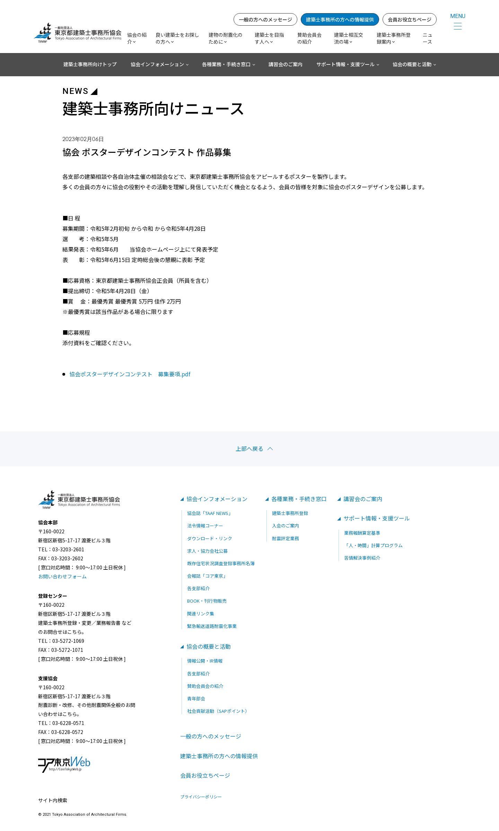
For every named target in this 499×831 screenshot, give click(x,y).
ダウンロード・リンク (209, 538)
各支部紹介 (198, 588)
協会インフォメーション (157, 64)
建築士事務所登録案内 (394, 38)
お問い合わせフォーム (62, 576)
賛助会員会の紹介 (309, 38)
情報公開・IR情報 (204, 660)
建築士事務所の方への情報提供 (340, 19)
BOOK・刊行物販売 (207, 600)
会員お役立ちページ (409, 19)
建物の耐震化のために (226, 38)
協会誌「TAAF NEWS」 (210, 513)
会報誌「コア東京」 (207, 575)
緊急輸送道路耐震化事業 (212, 626)
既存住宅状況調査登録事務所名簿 (221, 563)
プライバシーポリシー (201, 796)
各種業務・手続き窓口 (226, 64)
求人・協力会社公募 (207, 551)
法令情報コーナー (205, 525)
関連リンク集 (200, 613)
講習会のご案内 (286, 64)
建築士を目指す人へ (269, 38)
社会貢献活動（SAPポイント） (218, 711)
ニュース (427, 38)
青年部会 (196, 698)
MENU (457, 16)
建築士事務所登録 (290, 513)
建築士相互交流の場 (348, 38)
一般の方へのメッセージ (265, 19)
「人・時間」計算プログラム (373, 545)
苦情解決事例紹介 (362, 557)
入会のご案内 (285, 525)
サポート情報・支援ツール (345, 64)
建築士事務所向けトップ (90, 64)
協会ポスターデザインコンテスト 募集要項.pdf (129, 374)
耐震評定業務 (285, 538)
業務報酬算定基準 (362, 533)
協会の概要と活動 (412, 64)
